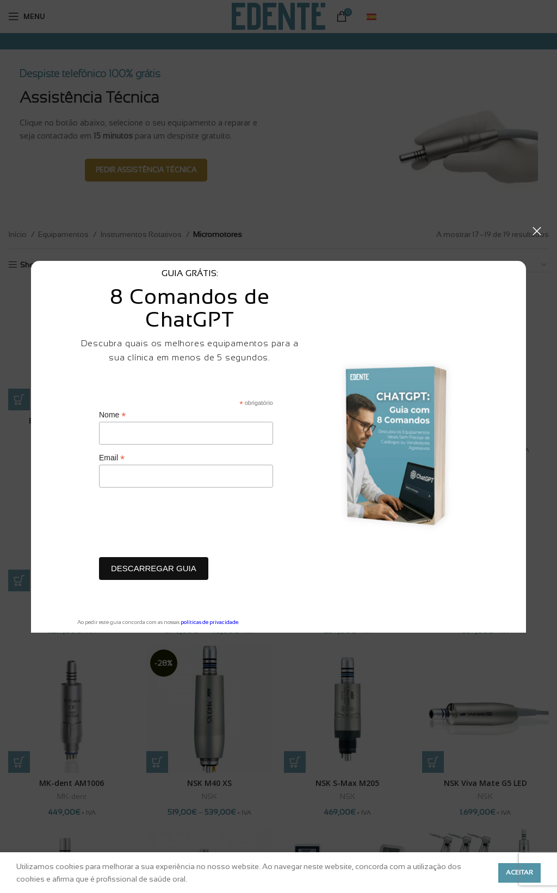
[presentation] (181, 525)
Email (112, 458)
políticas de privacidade (209, 622)
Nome (112, 415)
